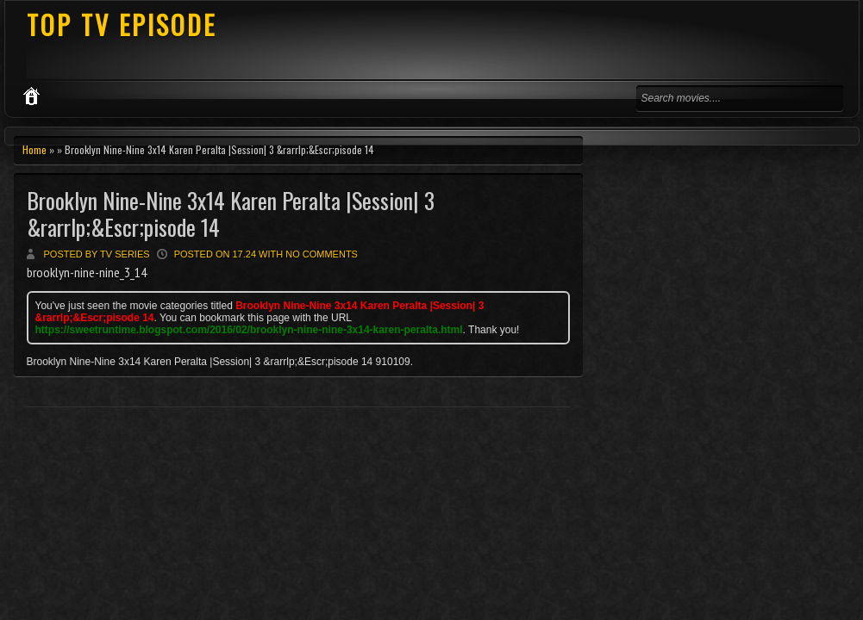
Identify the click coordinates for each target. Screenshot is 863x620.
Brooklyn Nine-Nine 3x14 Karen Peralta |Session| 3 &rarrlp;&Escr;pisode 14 (231, 213)
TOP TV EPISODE (121, 24)
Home (34, 149)
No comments (321, 254)
